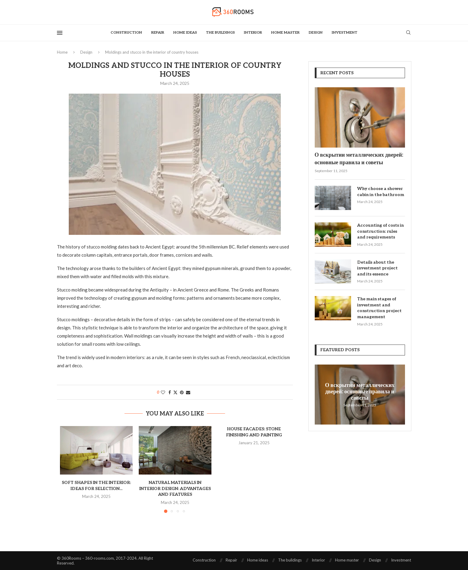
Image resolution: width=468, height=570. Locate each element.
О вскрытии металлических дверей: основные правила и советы (359, 159)
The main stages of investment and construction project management (379, 307)
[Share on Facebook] (169, 392)
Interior (253, 32)
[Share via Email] (188, 392)
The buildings (220, 32)
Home (62, 52)
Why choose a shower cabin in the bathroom (380, 191)
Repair (157, 32)
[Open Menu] (59, 32)
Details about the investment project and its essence (377, 268)
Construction (126, 32)
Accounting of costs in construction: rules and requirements (380, 231)
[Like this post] (163, 392)
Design (316, 32)
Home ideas (185, 32)
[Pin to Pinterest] (182, 392)
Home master (285, 32)
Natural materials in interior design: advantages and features (175, 488)
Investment (344, 32)
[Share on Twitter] (175, 392)
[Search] (408, 32)
